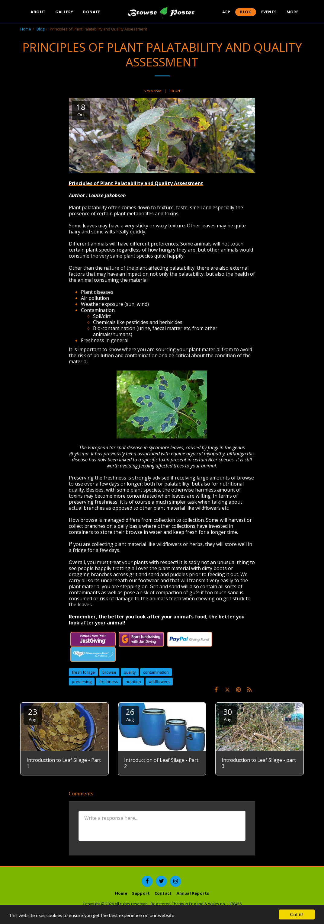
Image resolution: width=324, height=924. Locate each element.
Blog (40, 29)
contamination (156, 672)
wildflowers (159, 681)
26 (130, 714)
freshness (108, 681)
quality (130, 672)
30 (228, 714)
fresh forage (83, 672)
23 (33, 714)
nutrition (133, 681)
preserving (81, 681)
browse (109, 672)
